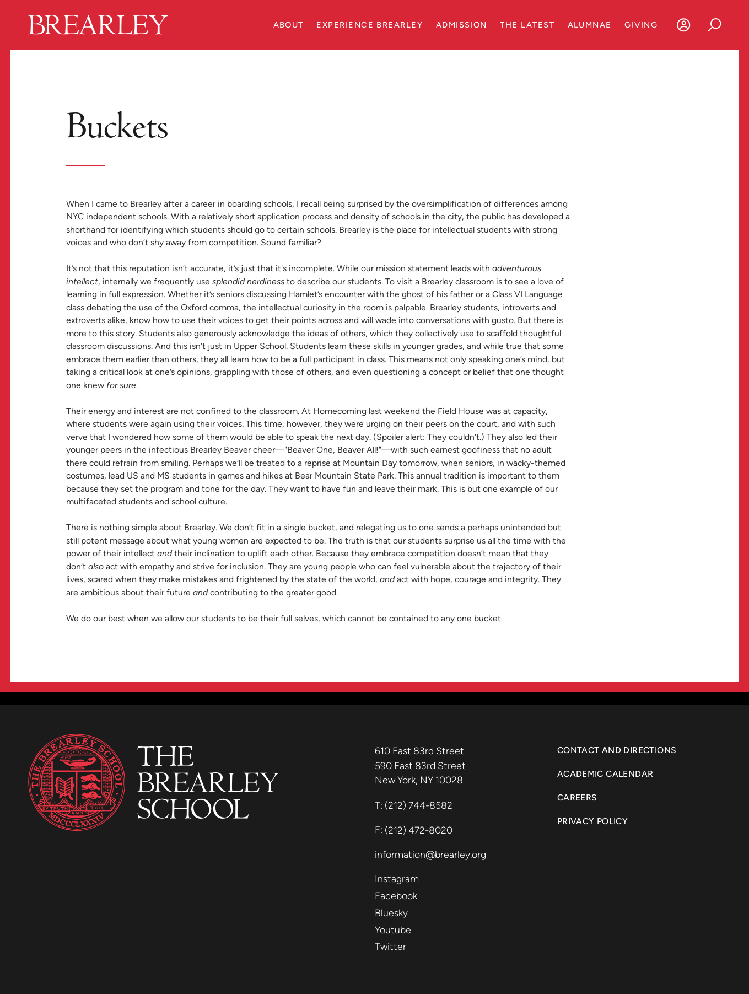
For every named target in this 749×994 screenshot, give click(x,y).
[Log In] (684, 24)
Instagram (397, 878)
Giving (641, 25)
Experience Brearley (369, 25)
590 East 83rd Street (421, 765)
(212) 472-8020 (418, 830)
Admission (461, 25)
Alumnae (590, 25)
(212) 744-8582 (418, 805)
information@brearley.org (430, 854)
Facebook (396, 895)
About (288, 25)
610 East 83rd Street (420, 750)
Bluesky (391, 912)
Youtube (393, 930)
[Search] (715, 24)
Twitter (390, 946)
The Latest (527, 25)
